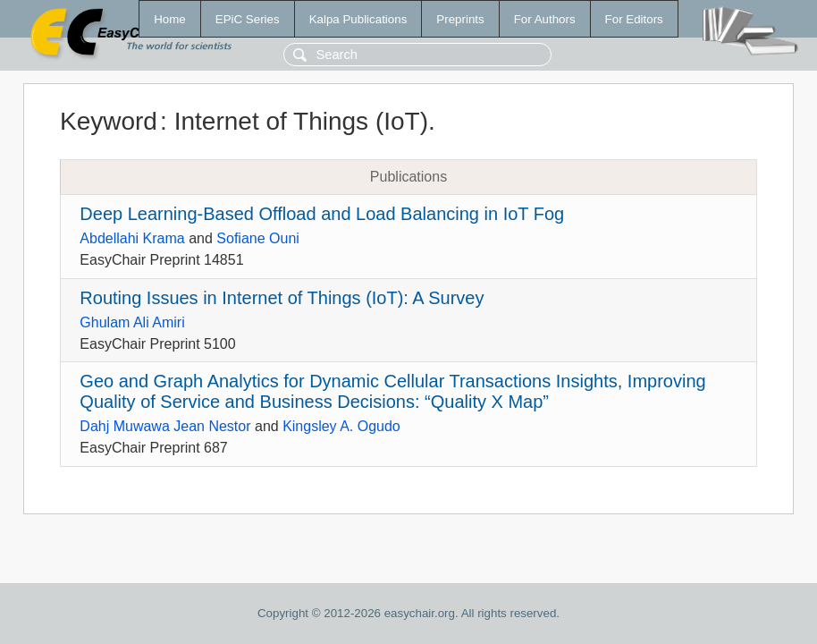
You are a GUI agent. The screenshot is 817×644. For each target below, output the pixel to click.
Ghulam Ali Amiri (132, 322)
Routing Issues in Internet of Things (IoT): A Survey (282, 298)
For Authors (545, 19)
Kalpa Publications (358, 19)
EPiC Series (247, 19)
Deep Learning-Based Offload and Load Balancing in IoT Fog (322, 214)
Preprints (460, 19)
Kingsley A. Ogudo (341, 426)
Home (170, 19)
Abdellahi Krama (132, 238)
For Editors (634, 19)
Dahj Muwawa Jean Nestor (165, 426)
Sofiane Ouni (257, 238)
